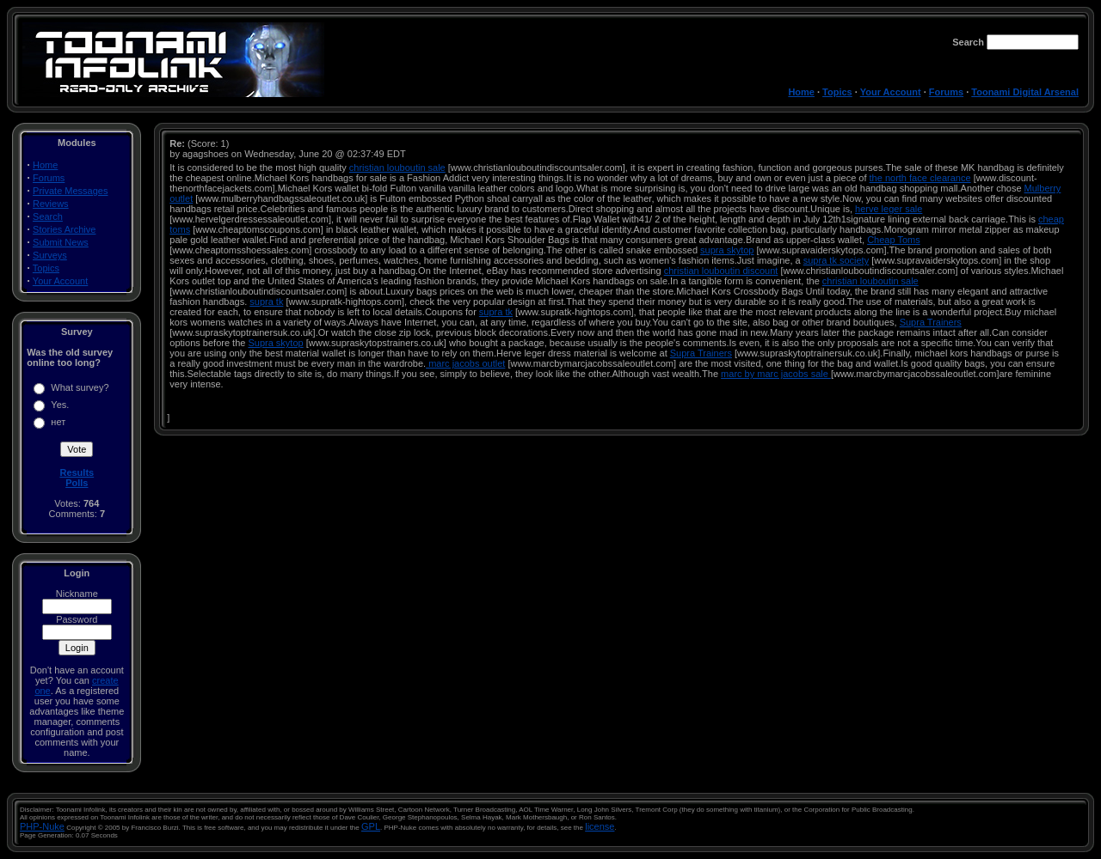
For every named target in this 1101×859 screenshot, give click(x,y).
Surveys (50, 255)
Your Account (890, 92)
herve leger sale (888, 209)
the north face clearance (920, 178)
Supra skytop (275, 343)
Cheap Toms (893, 240)
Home (801, 92)
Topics (837, 92)
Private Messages (70, 191)
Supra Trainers (931, 322)
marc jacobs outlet (465, 363)
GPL (370, 826)
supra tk (266, 301)
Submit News (61, 242)
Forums (946, 92)
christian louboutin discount (721, 270)
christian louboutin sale (397, 167)
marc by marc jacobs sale (776, 374)
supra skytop (726, 250)
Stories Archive (64, 229)
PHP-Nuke (42, 826)
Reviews (51, 203)
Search (48, 216)
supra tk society (836, 260)
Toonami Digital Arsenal (1025, 92)
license (599, 826)
